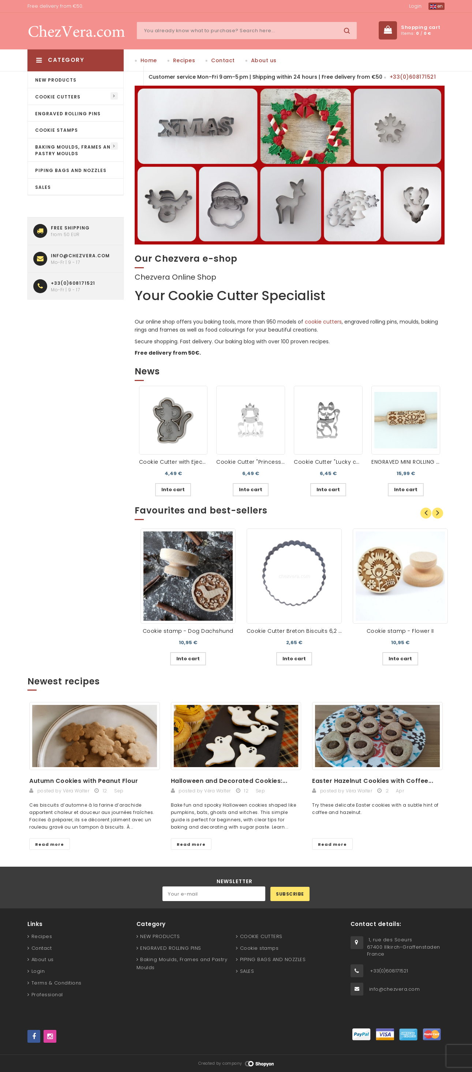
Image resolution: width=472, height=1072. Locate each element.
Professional (47, 994)
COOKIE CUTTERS (57, 97)
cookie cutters (323, 321)
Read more (49, 844)
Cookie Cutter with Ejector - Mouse (187, 462)
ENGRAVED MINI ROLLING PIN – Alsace (420, 462)
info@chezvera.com (394, 989)
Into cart (173, 489)
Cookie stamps (56, 130)
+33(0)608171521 (413, 77)
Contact (223, 60)
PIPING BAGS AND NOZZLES (70, 170)
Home (149, 60)
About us (264, 60)
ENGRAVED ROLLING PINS (68, 114)
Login (415, 6)
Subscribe (290, 894)
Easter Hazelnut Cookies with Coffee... (372, 781)
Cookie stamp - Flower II (400, 631)
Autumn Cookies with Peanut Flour (83, 781)
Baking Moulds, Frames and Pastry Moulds (74, 150)
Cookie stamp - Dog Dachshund (188, 631)
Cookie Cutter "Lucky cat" (329, 462)
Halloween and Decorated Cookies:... (229, 781)
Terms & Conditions (56, 982)
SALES (43, 187)
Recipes (184, 60)
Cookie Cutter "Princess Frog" (256, 462)
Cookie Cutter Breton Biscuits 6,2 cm (297, 631)
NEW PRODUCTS (55, 80)
